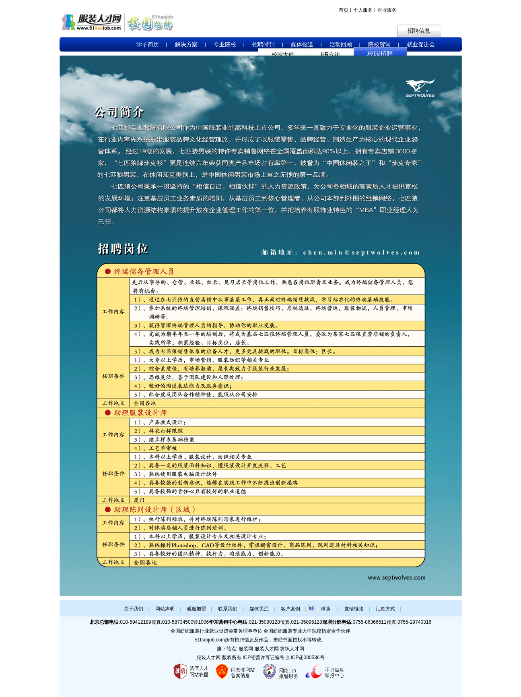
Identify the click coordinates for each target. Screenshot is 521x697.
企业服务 (387, 10)
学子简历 (147, 44)
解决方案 (186, 44)
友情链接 (354, 609)
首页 (343, 10)
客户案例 (290, 609)
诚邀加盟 (196, 609)
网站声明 (165, 609)
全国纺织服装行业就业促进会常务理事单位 (216, 631)
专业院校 (225, 44)
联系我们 (227, 609)
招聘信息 (419, 30)
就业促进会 (421, 44)
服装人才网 (208, 657)
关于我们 (133, 609)
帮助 (325, 609)
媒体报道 (302, 44)
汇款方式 (385, 609)
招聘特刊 (263, 44)
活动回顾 (340, 44)
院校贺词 (379, 44)
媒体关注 (259, 609)
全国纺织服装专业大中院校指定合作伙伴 (307, 631)
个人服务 (363, 10)
